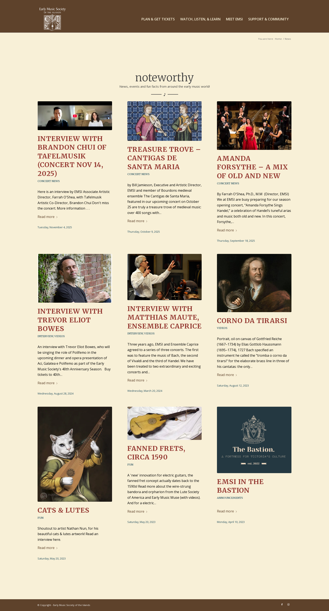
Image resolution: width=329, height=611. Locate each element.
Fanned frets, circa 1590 (156, 453)
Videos (59, 336)
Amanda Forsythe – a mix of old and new (252, 167)
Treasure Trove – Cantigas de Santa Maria (164, 158)
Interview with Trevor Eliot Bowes (70, 320)
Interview (45, 336)
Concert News (49, 181)
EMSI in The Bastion (240, 486)
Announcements (230, 497)
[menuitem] (158, 19)
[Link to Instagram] (288, 604)
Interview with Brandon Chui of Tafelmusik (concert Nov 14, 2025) (72, 156)
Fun (40, 517)
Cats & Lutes (63, 510)
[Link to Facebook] (282, 604)
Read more (48, 216)
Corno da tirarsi (252, 321)
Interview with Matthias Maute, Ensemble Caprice (164, 317)
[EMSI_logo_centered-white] (53, 19)
